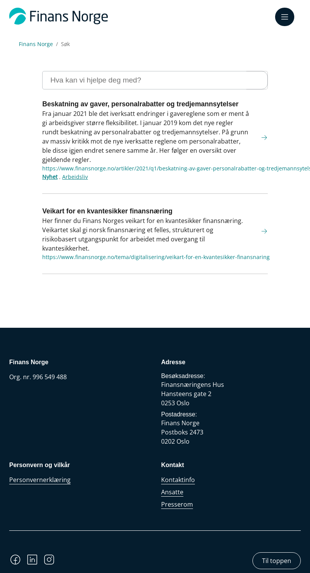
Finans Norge (36, 44)
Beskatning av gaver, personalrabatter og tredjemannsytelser (140, 104)
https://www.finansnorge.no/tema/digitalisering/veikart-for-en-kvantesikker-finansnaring (156, 257)
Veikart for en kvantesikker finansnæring (107, 211)
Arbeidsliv (75, 176)
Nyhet (50, 176)
